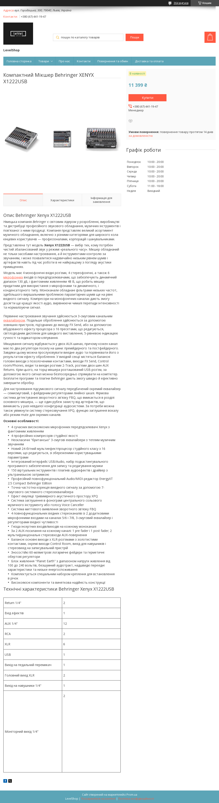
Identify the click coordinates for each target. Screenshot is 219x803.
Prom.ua (131, 795)
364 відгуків (181, 3)
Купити (147, 97)
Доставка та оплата (149, 61)
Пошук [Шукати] (134, 37)
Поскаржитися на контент (98, 799)
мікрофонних (13, 277)
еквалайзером (14, 320)
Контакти (84, 61)
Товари (43, 61)
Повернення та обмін (112, 61)
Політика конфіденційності (136, 799)
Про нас (64, 61)
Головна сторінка (19, 61)
